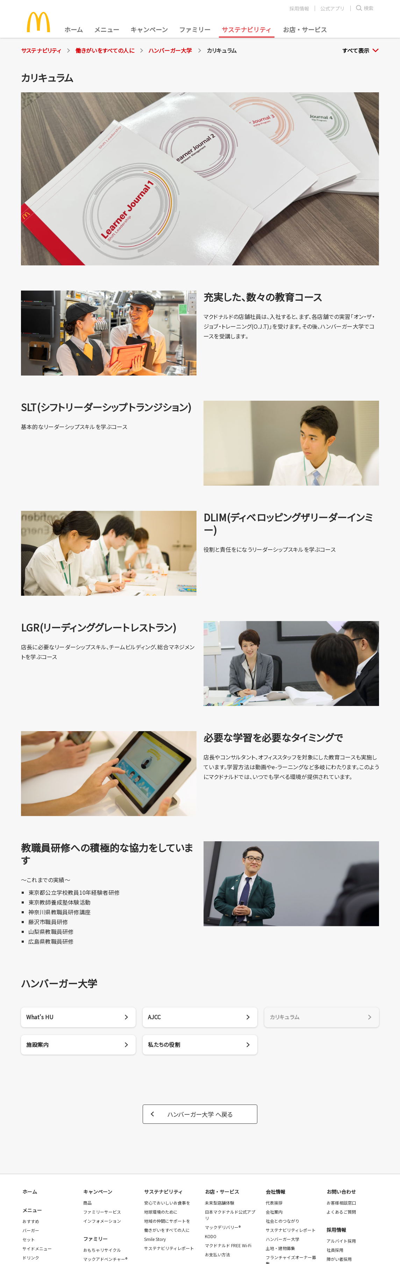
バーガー (30, 1232)
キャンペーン (149, 29)
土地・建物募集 (280, 1250)
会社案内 (274, 1213)
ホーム (73, 29)
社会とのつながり (282, 1223)
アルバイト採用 (341, 1242)
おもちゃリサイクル (102, 1252)
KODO (210, 1238)
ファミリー (194, 29)
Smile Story (155, 1241)
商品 (87, 1204)
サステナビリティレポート (169, 1250)
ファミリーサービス (102, 1213)
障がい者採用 (339, 1261)
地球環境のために (161, 1213)
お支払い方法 (217, 1256)
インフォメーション (102, 1223)
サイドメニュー (37, 1250)
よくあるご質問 (341, 1213)
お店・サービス (305, 29)
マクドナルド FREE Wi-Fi (228, 1247)
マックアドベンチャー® (105, 1261)
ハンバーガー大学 (170, 50)
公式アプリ (332, 8)
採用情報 (299, 8)
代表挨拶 (274, 1204)
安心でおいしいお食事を (167, 1204)
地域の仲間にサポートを (167, 1223)
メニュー (32, 1211)
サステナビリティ (247, 29)
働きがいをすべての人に (105, 50)
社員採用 (335, 1252)
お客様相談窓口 (341, 1204)
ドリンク (30, 1259)
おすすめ (30, 1223)
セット (28, 1241)
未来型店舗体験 (219, 1204)
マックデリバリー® (223, 1229)
